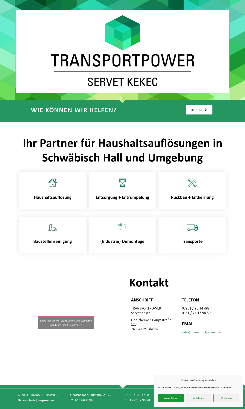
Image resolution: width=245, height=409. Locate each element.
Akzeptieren (171, 398)
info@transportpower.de (201, 332)
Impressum (46, 400)
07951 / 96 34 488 (136, 395)
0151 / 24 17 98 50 (137, 400)
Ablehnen (198, 398)
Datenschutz (26, 400)
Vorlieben (226, 398)
